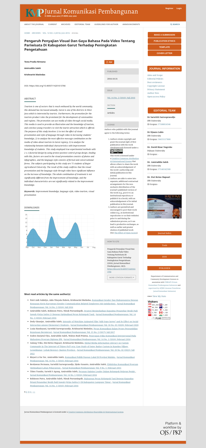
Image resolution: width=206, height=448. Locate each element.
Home (27, 33)
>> (34, 391)
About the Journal (34, 24)
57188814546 (164, 124)
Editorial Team (82, 24)
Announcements (131, 24)
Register (169, 8)
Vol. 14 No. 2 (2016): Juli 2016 (56, 33)
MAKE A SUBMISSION (164, 35)
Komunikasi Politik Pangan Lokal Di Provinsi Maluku (90, 357)
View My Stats (159, 296)
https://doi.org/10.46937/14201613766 (47, 85)
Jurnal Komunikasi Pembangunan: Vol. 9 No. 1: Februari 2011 (91, 368)
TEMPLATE (164, 47)
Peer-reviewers (154, 82)
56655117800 (164, 139)
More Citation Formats (120, 277)
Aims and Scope (155, 75)
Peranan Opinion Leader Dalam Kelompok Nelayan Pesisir (107, 371)
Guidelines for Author (106, 24)
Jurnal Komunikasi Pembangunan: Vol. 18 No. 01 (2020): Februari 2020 (104, 325)
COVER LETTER (164, 53)
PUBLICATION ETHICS (164, 41)
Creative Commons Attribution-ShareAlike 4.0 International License (95, 412)
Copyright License (156, 85)
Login (179, 8)
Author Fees (153, 93)
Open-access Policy (156, 96)
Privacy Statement (156, 89)
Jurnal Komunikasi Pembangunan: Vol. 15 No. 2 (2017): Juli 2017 (84, 332)
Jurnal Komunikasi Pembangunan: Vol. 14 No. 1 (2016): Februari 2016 (97, 339)
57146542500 (164, 169)
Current (52, 24)
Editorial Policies (155, 78)
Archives (65, 24)
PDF (110, 62)
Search (175, 24)
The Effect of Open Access (125, 232)
